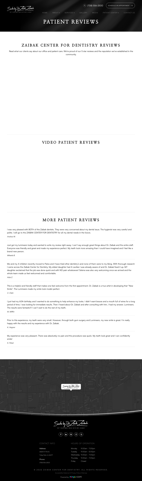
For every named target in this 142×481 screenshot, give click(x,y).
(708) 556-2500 (95, 5)
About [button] (56, 13)
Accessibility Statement (62, 472)
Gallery (83, 13)
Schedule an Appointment (119, 5)
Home (45, 13)
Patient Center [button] (111, 13)
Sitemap (84, 472)
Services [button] (70, 13)
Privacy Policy (75, 472)
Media (95, 13)
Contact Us (129, 13)
